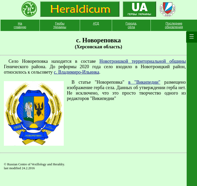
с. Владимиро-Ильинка (76, 72)
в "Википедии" (144, 82)
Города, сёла (131, 25)
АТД (96, 23)
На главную (20, 25)
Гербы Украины (59, 25)
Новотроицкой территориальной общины (142, 61)
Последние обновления (174, 25)
